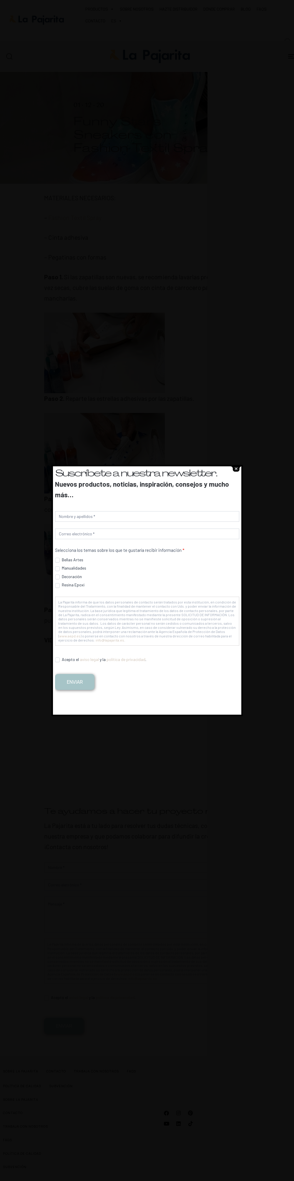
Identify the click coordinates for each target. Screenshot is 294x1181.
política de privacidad (126, 659)
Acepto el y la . (100, 659)
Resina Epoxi (69, 585)
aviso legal (89, 659)
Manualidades (70, 568)
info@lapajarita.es (110, 640)
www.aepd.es (70, 636)
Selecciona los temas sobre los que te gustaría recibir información (119, 550)
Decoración (68, 576)
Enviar (75, 682)
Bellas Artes (69, 559)
